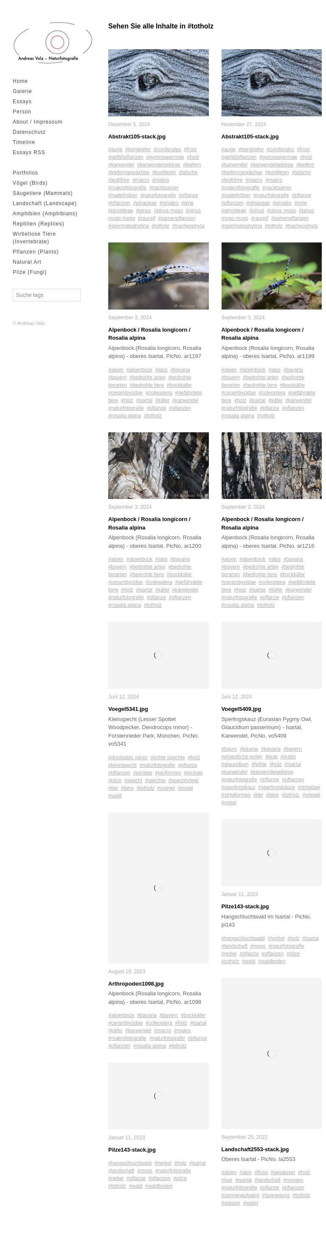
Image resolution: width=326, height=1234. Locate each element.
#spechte (155, 781)
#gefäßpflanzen (125, 158)
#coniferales (167, 150)
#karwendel (121, 165)
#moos (144, 1171)
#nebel (116, 1179)
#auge (115, 150)
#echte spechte (167, 758)
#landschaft (121, 1171)
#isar (227, 1180)
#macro (140, 180)
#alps (161, 370)
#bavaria (180, 370)
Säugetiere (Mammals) (43, 193)
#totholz (160, 226)
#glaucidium (235, 765)
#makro (160, 180)
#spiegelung (276, 1196)
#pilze (114, 781)
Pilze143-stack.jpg (132, 1150)
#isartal (144, 400)
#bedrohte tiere (147, 385)
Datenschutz (29, 132)
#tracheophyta (188, 226)
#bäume (249, 749)
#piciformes (168, 773)
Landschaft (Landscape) (45, 203)
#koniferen (164, 173)
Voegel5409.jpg (241, 709)
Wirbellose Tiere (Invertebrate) (34, 238)
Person (22, 112)
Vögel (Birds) (30, 183)
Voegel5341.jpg (128, 709)
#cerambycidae (125, 393)
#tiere (127, 789)
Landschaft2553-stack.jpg (255, 1150)
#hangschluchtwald (130, 1163)
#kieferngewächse (128, 173)
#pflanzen (119, 203)
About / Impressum (38, 122)
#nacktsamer (164, 188)
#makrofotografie (127, 188)
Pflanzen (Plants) (36, 252)
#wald (114, 796)
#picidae (142, 773)
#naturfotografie (158, 196)
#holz (193, 158)
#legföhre (118, 180)
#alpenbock (139, 370)
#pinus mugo (168, 211)
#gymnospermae (165, 158)
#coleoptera (159, 393)
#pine (187, 203)
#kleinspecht (122, 766)
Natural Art (27, 262)
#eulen (288, 757)
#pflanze (188, 196)
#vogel (185, 789)
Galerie (22, 91)
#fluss (261, 1173)
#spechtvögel (184, 781)
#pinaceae (145, 203)
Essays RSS (29, 152)
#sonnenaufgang (240, 1196)
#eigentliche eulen (242, 757)
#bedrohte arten (147, 377)
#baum (229, 749)
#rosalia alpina (124, 416)
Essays (22, 101)
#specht (133, 781)
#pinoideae (120, 211)
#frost (190, 150)
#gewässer (283, 1173)
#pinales (169, 203)
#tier (113, 789)
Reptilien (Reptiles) (38, 224)
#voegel (166, 789)
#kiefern (192, 165)
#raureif (146, 219)
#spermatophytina (128, 226)
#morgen (294, 1180)
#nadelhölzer (123, 196)
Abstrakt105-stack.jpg (137, 136)
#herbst (163, 1163)
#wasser (231, 1203)
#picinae (193, 773)
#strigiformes (236, 795)
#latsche (188, 173)
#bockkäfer (179, 385)
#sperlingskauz (239, 788)
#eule (271, 757)
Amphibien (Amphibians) (45, 214)
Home (20, 81)
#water (251, 1203)
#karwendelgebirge (158, 165)
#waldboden (159, 1186)
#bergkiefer (138, 150)
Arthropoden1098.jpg (136, 984)
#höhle (259, 765)
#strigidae (309, 788)
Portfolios (25, 173)
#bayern (117, 377)
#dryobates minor (128, 758)
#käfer (162, 400)
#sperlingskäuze (276, 788)
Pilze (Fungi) (30, 272)
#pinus (143, 211)
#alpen (116, 370)
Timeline (24, 142)
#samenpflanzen (176, 219)
